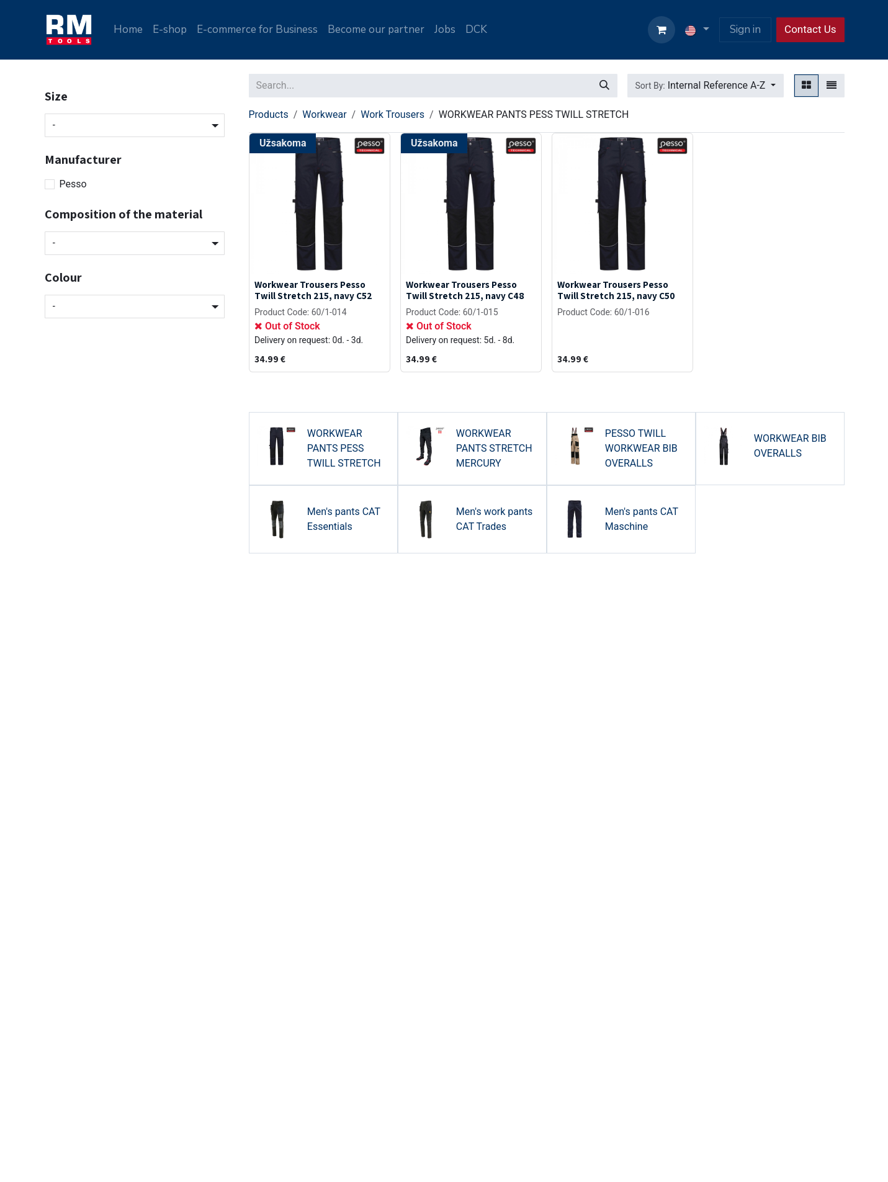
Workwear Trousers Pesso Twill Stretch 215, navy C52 (313, 290)
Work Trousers (392, 114)
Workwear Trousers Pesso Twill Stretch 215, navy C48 (465, 290)
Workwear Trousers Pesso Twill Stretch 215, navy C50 (616, 290)
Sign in (745, 29)
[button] (705, 85)
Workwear (324, 114)
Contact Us (810, 29)
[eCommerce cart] (661, 29)
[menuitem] (128, 30)
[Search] (604, 85)
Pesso (73, 184)
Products (269, 114)
